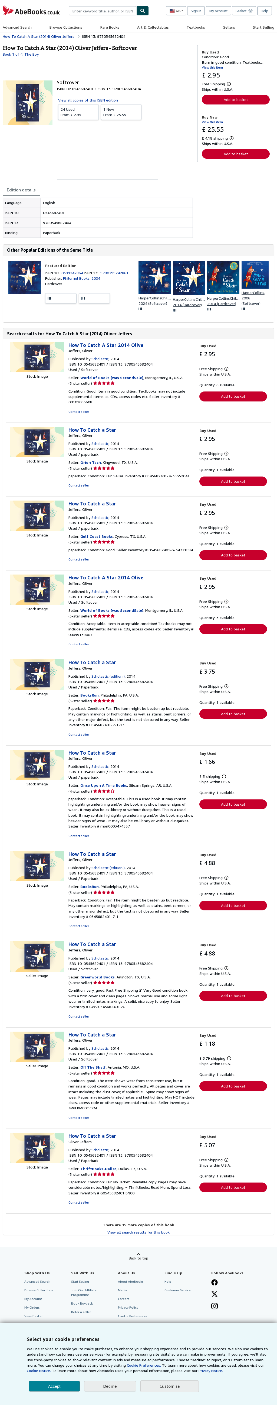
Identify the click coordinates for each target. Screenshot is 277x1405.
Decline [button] (110, 1386)
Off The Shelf (93, 1067)
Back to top (138, 1258)
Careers (123, 1299)
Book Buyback (82, 1303)
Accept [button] (54, 1386)
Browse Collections (66, 27)
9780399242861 (114, 273)
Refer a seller (81, 1312)
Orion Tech (90, 462)
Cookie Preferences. (144, 1365)
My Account (218, 11)
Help (264, 11)
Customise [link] (170, 1386)
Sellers (229, 27)
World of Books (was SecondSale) (111, 377)
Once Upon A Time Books (103, 785)
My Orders (32, 1307)
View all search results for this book (138, 1232)
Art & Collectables (153, 27)
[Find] (143, 10)
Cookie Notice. (39, 1370)
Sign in (196, 11)
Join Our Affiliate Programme (84, 1292)
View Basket (33, 1316)
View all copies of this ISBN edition (88, 100)
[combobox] (102, 10)
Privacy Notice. (211, 1370)
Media (122, 1290)
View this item (212, 67)
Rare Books (109, 27)
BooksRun (89, 695)
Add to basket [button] (236, 99)
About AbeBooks (131, 1281)
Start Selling (263, 27)
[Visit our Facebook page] (214, 1283)
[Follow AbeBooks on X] (214, 1294)
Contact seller (78, 412)
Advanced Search (17, 27)
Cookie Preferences (132, 1316)
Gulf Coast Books (96, 536)
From (78, 112)
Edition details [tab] (21, 189)
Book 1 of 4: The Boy (21, 54)
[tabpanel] (98, 218)
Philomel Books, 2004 (81, 278)
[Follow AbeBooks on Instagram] (214, 1306)
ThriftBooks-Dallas (98, 1168)
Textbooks (196, 27)
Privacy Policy (128, 1307)
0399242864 (72, 273)
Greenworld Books (97, 977)
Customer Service (177, 1290)
